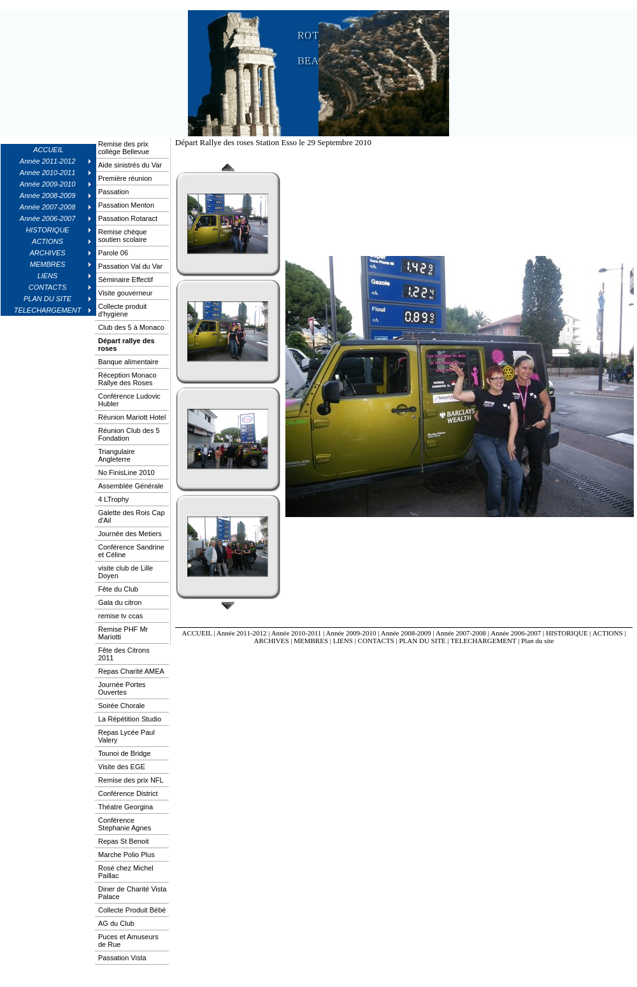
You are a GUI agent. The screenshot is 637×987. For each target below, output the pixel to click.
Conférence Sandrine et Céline (131, 550)
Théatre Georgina (125, 807)
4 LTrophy (113, 499)
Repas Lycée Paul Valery (126, 736)
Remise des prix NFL (131, 780)
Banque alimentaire (128, 362)
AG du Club (116, 923)
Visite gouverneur (125, 293)
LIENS (343, 640)
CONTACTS (376, 640)
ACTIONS (607, 633)
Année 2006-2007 (515, 633)
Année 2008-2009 (406, 633)
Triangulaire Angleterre (116, 455)
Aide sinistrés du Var (130, 165)
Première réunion (125, 178)
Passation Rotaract (127, 218)
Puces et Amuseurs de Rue (128, 940)
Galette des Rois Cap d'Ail (131, 516)
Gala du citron (119, 602)
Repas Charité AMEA (131, 671)
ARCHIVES (271, 640)
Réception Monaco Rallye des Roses (127, 379)
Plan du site (537, 640)
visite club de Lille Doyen (125, 571)
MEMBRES (311, 640)
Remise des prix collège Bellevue (123, 147)
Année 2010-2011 (296, 633)
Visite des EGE (121, 766)
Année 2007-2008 (461, 633)
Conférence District (128, 793)
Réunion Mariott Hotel (132, 417)
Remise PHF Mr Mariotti (123, 633)
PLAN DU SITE (422, 640)
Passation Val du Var (130, 266)
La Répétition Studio (129, 719)
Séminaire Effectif (125, 279)
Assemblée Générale (131, 486)
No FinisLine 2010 (126, 472)
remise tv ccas (120, 616)
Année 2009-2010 (351, 633)
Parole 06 (113, 253)
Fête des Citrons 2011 (124, 654)
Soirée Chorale (121, 705)
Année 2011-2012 (242, 633)
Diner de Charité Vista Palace (132, 892)
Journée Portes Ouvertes (122, 688)
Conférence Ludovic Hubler (129, 400)
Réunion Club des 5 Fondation (129, 434)
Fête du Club (118, 589)
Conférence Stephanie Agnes (124, 824)
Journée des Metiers (130, 533)
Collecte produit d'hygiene (122, 310)
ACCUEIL (48, 149)
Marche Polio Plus (126, 854)
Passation (113, 191)
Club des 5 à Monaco (131, 327)
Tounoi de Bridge (124, 753)
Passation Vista (122, 958)
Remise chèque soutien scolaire (122, 235)
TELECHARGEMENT (483, 640)
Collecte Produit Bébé (132, 910)
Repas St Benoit (123, 841)
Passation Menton (126, 205)
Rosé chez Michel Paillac (126, 871)
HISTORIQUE (567, 633)
